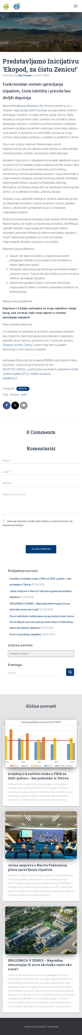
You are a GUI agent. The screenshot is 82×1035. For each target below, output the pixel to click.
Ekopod (14, 394)
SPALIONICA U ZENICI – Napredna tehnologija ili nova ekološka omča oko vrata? (40, 964)
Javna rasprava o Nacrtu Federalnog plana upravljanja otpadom (37, 867)
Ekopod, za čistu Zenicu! (18, 345)
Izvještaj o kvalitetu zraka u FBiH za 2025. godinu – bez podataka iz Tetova (38, 776)
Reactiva (32, 105)
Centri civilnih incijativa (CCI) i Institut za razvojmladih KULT (40, 374)
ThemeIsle (52, 1026)
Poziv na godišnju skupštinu (25, 634)
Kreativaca (19, 105)
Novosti (23, 389)
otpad (23, 394)
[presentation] (29, 536)
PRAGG (48, 360)
